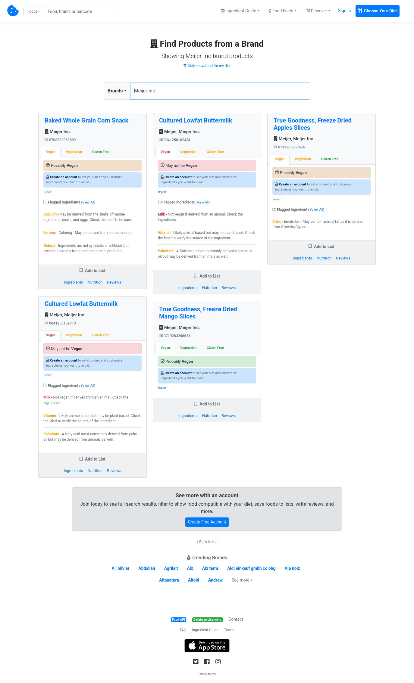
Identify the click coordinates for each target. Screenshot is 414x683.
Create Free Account (207, 522)
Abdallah (146, 568)
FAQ (183, 630)
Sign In (344, 10)
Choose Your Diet (377, 10)
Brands (115, 91)
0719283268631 (174, 336)
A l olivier (120, 568)
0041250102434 (174, 140)
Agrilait (171, 568)
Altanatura (169, 580)
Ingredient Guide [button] (238, 10)
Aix (190, 568)
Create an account (63, 177)
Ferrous (49, 233)
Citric (276, 221)
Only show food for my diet (207, 66)
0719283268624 (289, 147)
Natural (49, 246)
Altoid (193, 580)
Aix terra (210, 568)
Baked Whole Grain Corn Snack (86, 120)
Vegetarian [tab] (74, 152)
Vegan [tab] (50, 152)
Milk (46, 397)
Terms (229, 630)
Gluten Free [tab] (100, 152)
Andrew (215, 580)
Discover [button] (316, 10)
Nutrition (95, 282)
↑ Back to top (206, 542)
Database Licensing (207, 620)
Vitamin (49, 416)
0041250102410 (60, 323)
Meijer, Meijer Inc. (65, 315)
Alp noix (292, 568)
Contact (235, 619)
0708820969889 (60, 140)
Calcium (50, 214)
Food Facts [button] (280, 10)
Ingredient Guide (205, 630)
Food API (178, 620)
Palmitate (51, 434)
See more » (242, 580)
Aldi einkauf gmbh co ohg (251, 568)
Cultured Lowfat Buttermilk (81, 303)
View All (88, 202)
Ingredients (73, 282)
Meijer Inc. (58, 131)
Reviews (114, 282)
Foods (32, 11)
